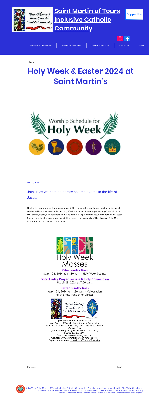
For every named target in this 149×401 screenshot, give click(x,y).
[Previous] (36, 367)
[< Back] (36, 62)
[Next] (115, 367)
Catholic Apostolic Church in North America (123, 390)
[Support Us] (134, 14)
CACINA (101, 390)
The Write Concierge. (132, 388)
